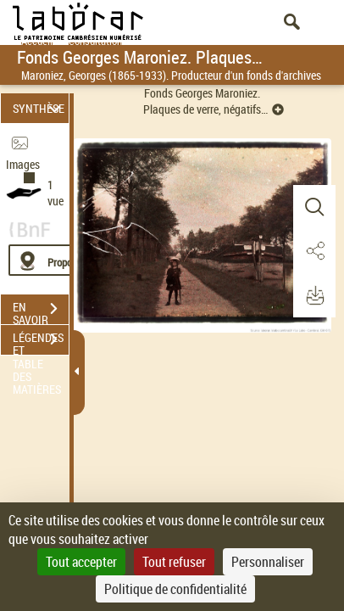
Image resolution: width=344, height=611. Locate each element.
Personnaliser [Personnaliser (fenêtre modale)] (267, 561)
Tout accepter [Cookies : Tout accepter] (81, 561)
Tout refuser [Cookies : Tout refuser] (174, 561)
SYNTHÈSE (39, 108)
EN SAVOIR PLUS (41, 310)
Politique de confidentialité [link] (175, 589)
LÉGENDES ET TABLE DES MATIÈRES (41, 341)
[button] (314, 207)
